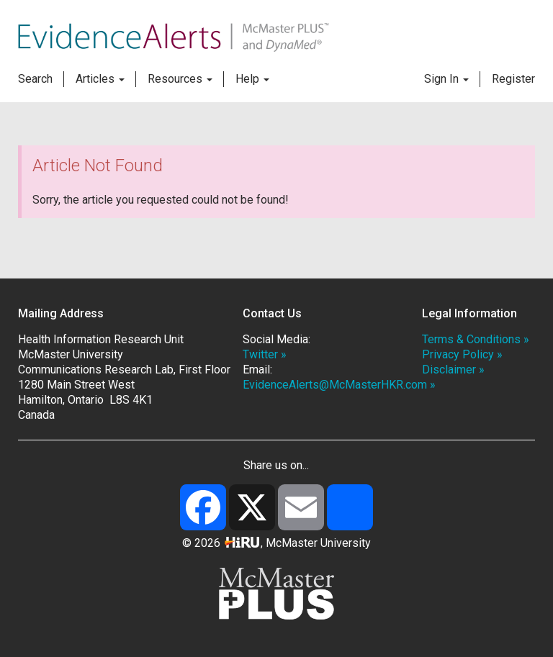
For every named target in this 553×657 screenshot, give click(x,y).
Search (35, 79)
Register (513, 79)
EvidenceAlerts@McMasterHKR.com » (339, 384)
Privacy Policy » (462, 354)
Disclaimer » (453, 369)
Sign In (446, 79)
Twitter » (265, 354)
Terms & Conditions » (475, 339)
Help (252, 79)
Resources (180, 79)
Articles (100, 79)
